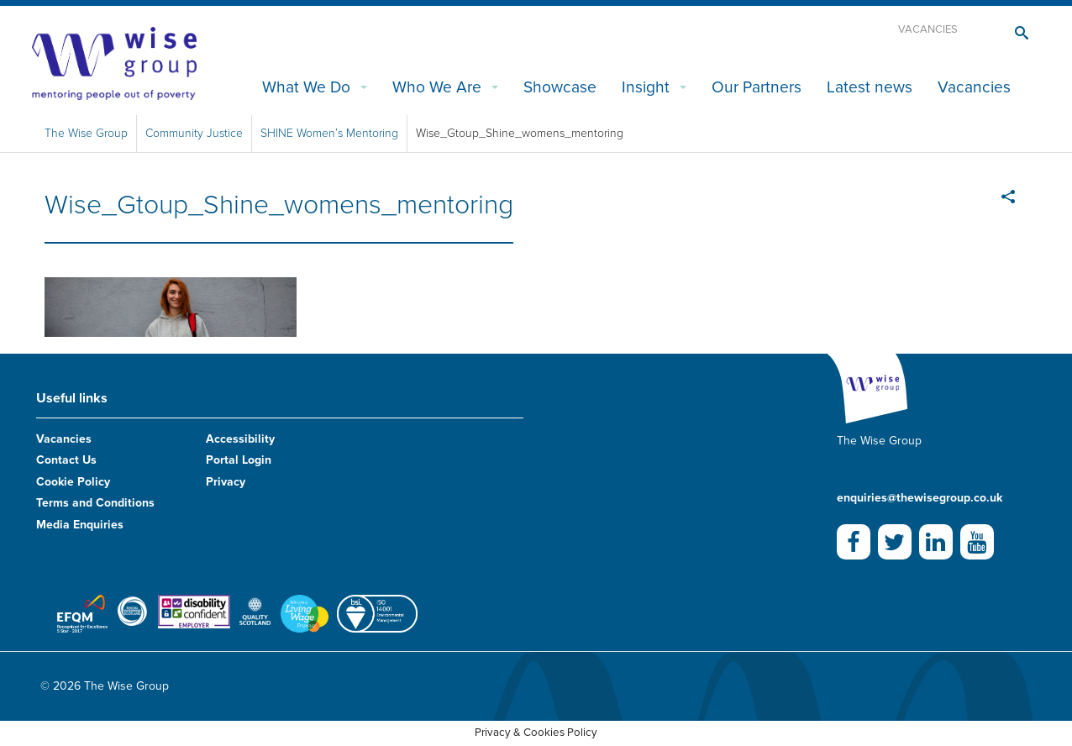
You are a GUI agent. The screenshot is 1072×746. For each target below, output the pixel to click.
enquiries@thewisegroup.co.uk (919, 498)
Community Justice (194, 133)
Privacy (225, 482)
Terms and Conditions (95, 503)
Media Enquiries (79, 524)
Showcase (559, 87)
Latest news (869, 87)
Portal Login (238, 460)
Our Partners (756, 87)
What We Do (306, 87)
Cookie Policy (73, 482)
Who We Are (436, 87)
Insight (646, 87)
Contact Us (66, 460)
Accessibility (240, 439)
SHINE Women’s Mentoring (329, 133)
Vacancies (928, 29)
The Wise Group (86, 133)
